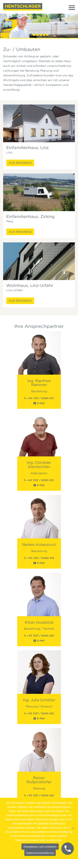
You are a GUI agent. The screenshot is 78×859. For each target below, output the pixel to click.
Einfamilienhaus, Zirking (30, 216)
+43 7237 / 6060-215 (40, 398)
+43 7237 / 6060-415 (40, 557)
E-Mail (41, 403)
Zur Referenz (20, 163)
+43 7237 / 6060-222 (40, 713)
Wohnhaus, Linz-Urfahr (29, 285)
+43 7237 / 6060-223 (40, 795)
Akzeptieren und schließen (40, 846)
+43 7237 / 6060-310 (40, 480)
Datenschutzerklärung (40, 852)
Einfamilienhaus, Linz (27, 147)
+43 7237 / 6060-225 (40, 635)
